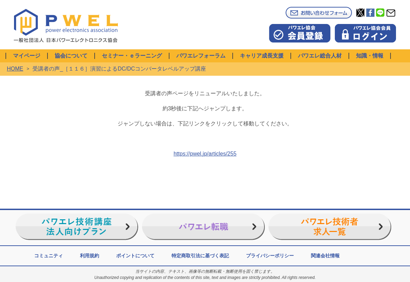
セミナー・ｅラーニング (132, 56)
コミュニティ (48, 255)
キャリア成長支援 (262, 56)
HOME (15, 69)
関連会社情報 (325, 255)
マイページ (26, 56)
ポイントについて (135, 255)
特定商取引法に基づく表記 (200, 255)
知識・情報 (369, 56)
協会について (71, 56)
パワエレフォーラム (201, 56)
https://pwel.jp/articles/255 (205, 154)
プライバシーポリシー (270, 255)
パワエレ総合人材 (320, 56)
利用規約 (89, 255)
